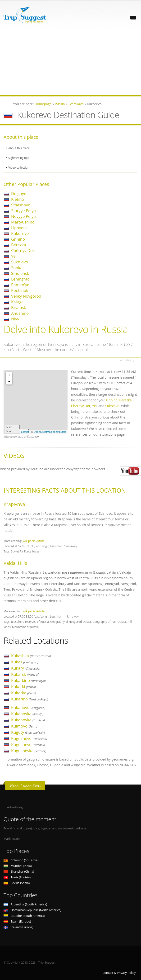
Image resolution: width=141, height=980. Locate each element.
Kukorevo (20, 233)
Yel (14, 256)
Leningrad (20, 279)
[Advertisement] (70, 62)
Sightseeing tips (19, 158)
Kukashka (31, 655)
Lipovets (19, 227)
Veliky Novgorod (26, 296)
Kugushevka (28, 750)
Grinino (18, 239)
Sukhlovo (19, 262)
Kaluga (17, 301)
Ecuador (24, 916)
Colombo (21, 860)
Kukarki (23, 686)
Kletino (17, 199)
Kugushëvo (29, 738)
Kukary (25, 668)
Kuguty (28, 732)
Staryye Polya (23, 210)
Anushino (20, 313)
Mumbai (18, 866)
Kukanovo (28, 707)
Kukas (24, 662)
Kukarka (23, 692)
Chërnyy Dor (22, 250)
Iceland (18, 927)
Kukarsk (25, 674)
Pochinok (19, 290)
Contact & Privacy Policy (119, 973)
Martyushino (23, 222)
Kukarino (29, 699)
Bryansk (18, 307)
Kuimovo (24, 726)
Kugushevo (28, 744)
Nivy (15, 319)
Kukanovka (27, 713)
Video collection (19, 168)
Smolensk (20, 273)
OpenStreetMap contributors (50, 431)
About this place (19, 148)
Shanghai (19, 872)
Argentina (25, 904)
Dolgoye (18, 193)
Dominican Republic (32, 910)
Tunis (17, 877)
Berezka (18, 244)
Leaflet (25, 431)
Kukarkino (28, 680)
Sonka (17, 267)
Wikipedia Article (34, 541)
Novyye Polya (23, 216)
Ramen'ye (20, 284)
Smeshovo (20, 205)
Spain (17, 921)
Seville (17, 883)
